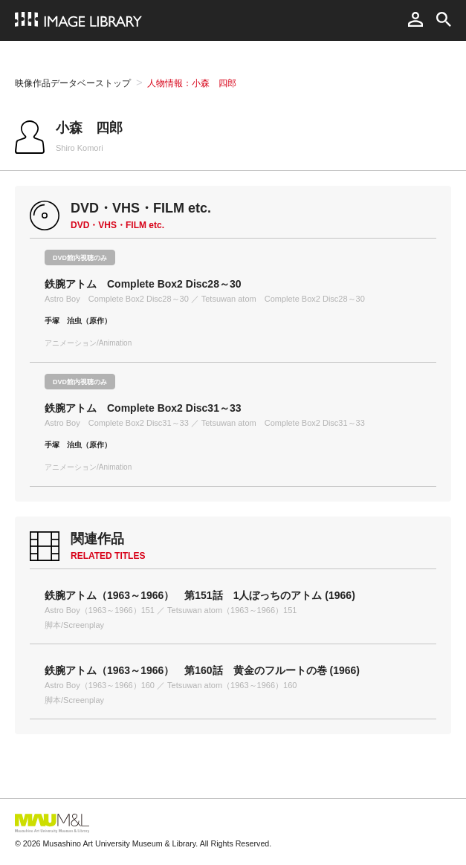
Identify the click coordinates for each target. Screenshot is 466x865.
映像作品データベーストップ (73, 83)
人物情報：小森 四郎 (191, 83)
